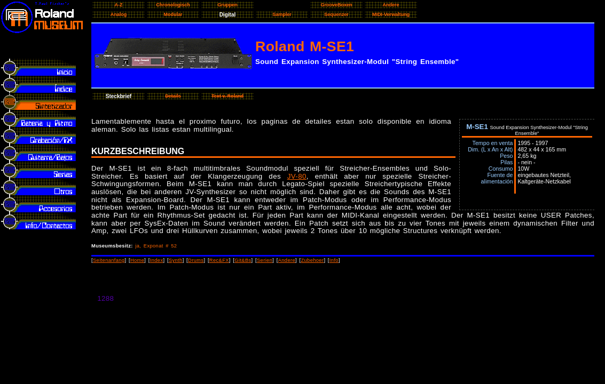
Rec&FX (219, 260)
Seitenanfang (109, 260)
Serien (264, 260)
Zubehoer (312, 260)
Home (137, 260)
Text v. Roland (227, 96)
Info (334, 260)
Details (173, 96)
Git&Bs (242, 260)
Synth (176, 260)
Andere (286, 260)
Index (156, 260)
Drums (195, 260)
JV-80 (297, 176)
